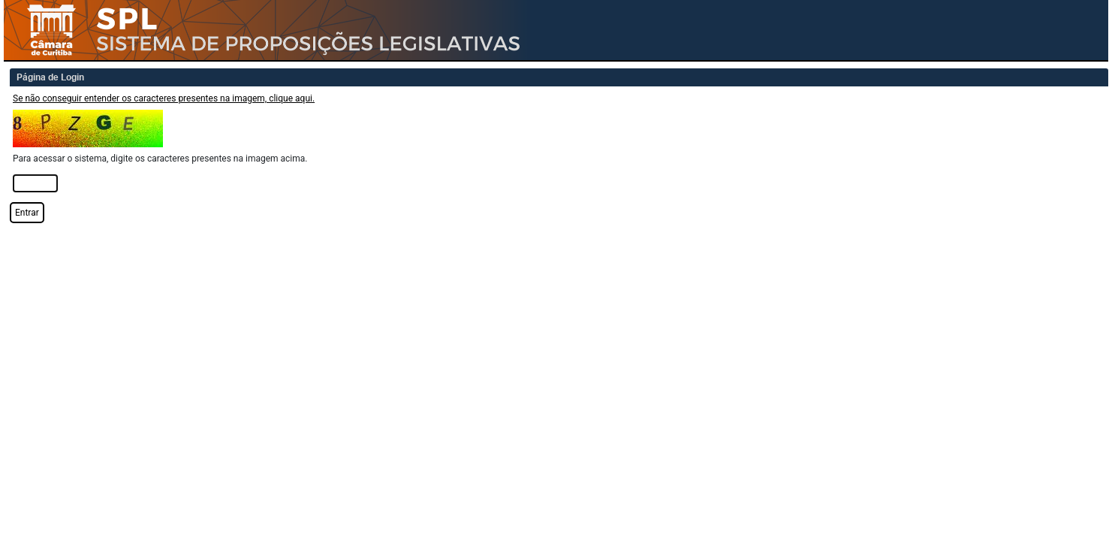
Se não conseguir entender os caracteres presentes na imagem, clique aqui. (164, 98)
